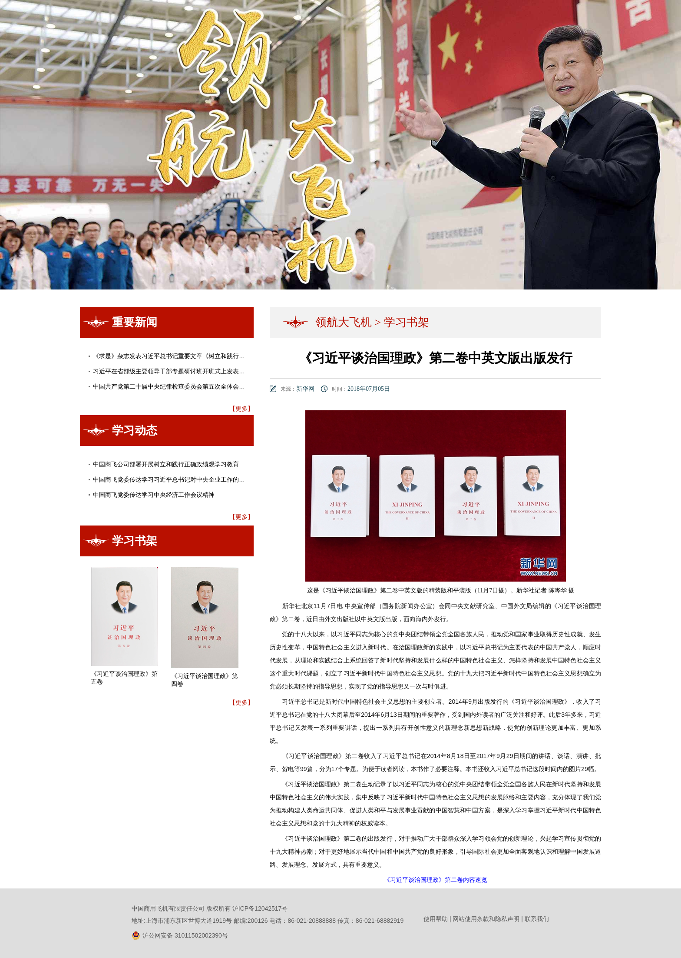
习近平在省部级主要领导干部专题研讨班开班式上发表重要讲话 (178, 371)
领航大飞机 (343, 322)
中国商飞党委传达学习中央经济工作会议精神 (154, 494)
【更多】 (241, 408)
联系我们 (537, 918)
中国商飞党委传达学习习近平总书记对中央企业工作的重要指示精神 (184, 479)
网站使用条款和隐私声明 (486, 918)
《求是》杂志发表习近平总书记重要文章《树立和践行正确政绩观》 (184, 356)
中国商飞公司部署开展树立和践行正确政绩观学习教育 (166, 464)
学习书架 (406, 322)
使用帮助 (435, 918)
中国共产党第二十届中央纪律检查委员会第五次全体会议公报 (175, 386)
